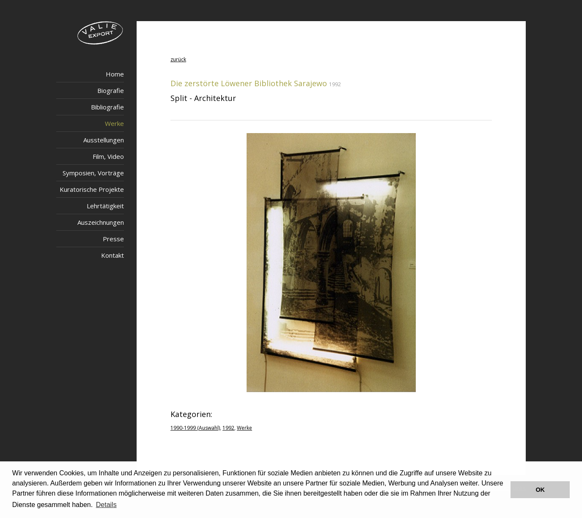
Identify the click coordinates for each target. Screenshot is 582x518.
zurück (178, 59)
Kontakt (112, 255)
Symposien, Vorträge (93, 173)
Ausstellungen (103, 140)
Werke (114, 123)
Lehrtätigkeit (105, 206)
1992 (228, 427)
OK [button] (540, 489)
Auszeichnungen (100, 222)
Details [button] (106, 504)
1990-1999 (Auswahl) (195, 427)
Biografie (110, 90)
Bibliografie (107, 107)
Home (115, 74)
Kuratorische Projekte (92, 189)
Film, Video (108, 156)
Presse (113, 238)
